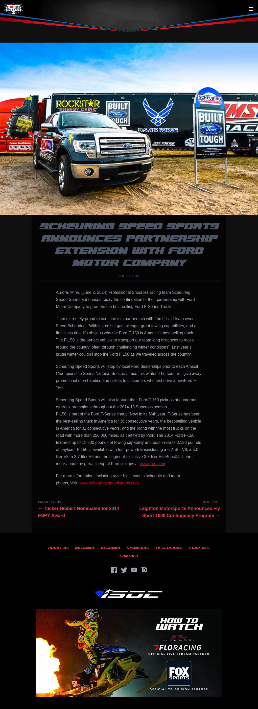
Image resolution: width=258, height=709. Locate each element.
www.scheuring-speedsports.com (109, 483)
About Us (58, 548)
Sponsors (138, 548)
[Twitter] (124, 570)
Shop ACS (199, 548)
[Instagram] (144, 570)
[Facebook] (114, 570)
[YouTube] (134, 570)
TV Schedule (169, 548)
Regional (111, 548)
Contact (129, 556)
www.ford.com (152, 464)
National (85, 548)
